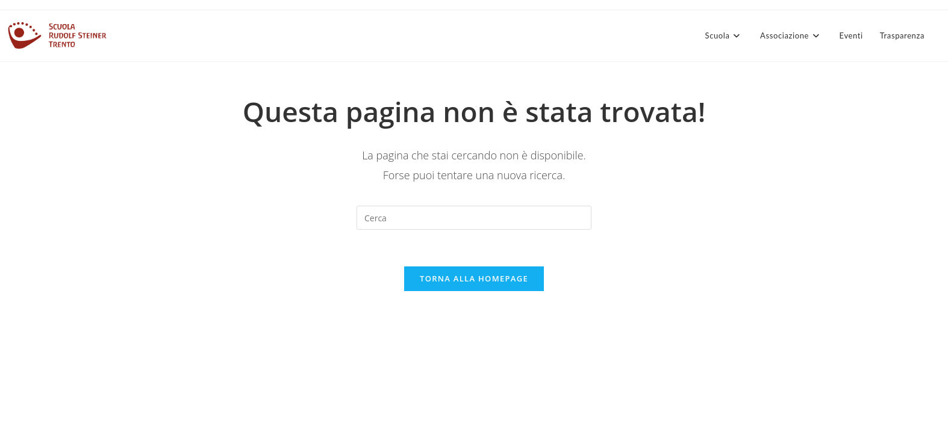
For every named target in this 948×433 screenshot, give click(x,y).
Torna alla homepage (474, 278)
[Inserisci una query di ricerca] (474, 218)
